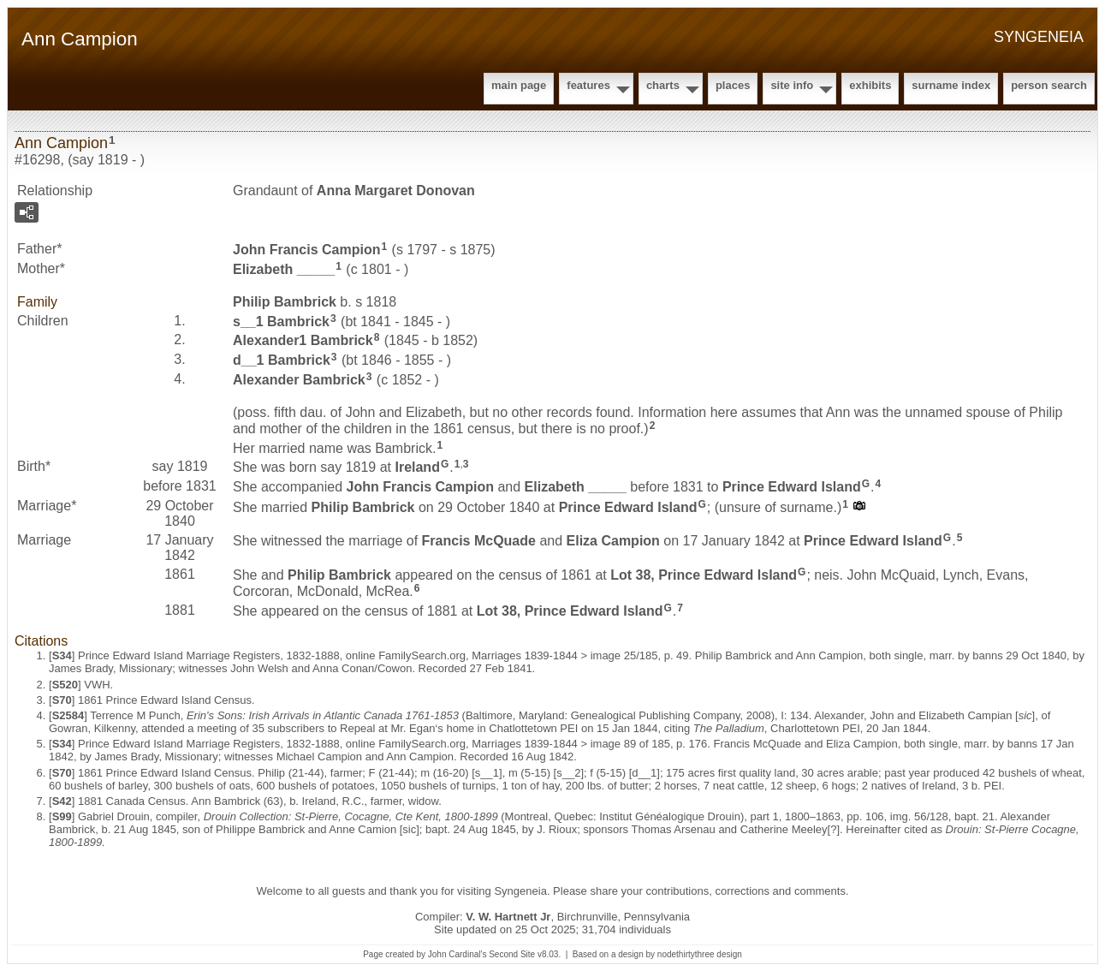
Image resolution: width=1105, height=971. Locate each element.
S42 (62, 801)
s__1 (281, 320)
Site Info (791, 85)
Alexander (299, 379)
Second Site (512, 954)
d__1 (281, 360)
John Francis (306, 249)
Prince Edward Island (791, 487)
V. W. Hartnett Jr (508, 916)
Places (733, 85)
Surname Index (951, 85)
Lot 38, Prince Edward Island (703, 575)
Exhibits (870, 85)
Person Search (1049, 85)
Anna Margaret (396, 190)
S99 (62, 816)
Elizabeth (284, 269)
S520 (65, 684)
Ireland (417, 467)
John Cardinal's (457, 954)
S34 (62, 655)
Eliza (613, 540)
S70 (62, 700)
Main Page (518, 85)
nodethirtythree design (699, 954)
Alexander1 (303, 340)
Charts (663, 85)
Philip (284, 302)
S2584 (68, 715)
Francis (479, 540)
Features (588, 85)
